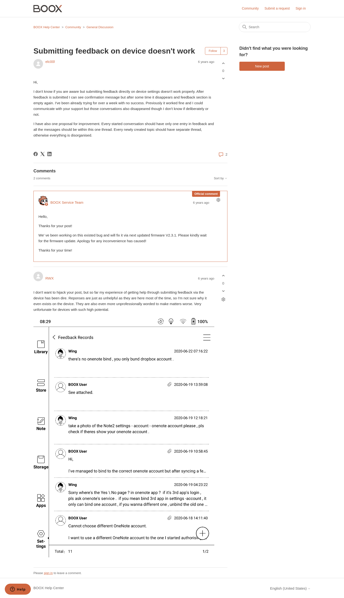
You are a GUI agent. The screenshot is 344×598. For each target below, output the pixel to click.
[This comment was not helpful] (223, 291)
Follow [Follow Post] (213, 51)
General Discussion (99, 27)
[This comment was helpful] (223, 276)
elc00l (50, 62)
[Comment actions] (218, 200)
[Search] (274, 27)
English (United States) (290, 588)
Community (250, 8)
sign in (48, 573)
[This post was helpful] (223, 63)
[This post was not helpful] (223, 78)
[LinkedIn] (49, 154)
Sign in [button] (301, 8)
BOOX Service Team (66, 202)
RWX (49, 278)
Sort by (220, 178)
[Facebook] (35, 154)
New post (262, 66)
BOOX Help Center (46, 27)
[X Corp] (42, 154)
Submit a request (277, 8)
